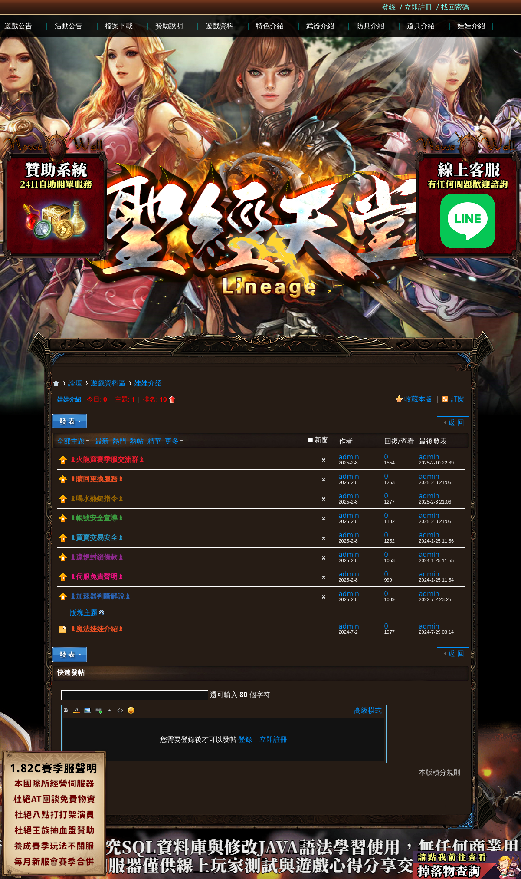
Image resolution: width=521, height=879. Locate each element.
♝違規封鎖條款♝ (97, 557)
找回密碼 (455, 7)
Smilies (131, 710)
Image (87, 710)
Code (120, 710)
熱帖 (137, 441)
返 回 (456, 422)
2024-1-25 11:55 (436, 560)
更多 (172, 441)
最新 (102, 441)
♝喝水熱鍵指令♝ (97, 498)
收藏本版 (419, 399)
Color (76, 710)
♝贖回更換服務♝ (97, 479)
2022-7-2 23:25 (435, 599)
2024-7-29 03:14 (436, 632)
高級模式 (368, 710)
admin (349, 456)
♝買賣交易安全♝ (97, 537)
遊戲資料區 (108, 383)
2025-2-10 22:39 (436, 462)
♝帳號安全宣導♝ (97, 518)
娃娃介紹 (148, 383)
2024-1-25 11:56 (436, 540)
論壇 (75, 383)
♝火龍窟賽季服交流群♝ (107, 459)
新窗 (321, 439)
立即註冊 (418, 7)
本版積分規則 (439, 772)
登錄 (389, 7)
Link (98, 710)
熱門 (119, 441)
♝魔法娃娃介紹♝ (97, 628)
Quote (109, 710)
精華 (154, 441)
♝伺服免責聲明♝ (97, 576)
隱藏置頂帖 (323, 460)
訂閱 (458, 399)
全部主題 (71, 441)
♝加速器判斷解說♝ (100, 596)
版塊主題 (84, 612)
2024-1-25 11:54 (436, 580)
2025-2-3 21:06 (435, 482)
